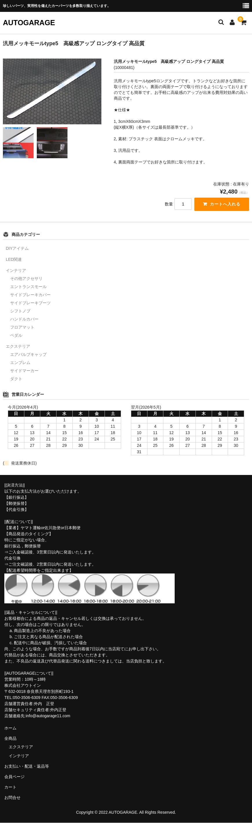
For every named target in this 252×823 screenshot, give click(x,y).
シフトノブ (20, 311)
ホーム (10, 728)
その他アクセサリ (26, 278)
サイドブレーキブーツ (30, 303)
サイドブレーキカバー (30, 295)
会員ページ (14, 777)
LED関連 (14, 259)
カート (10, 787)
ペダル (16, 335)
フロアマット (22, 327)
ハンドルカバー (24, 319)
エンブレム (20, 362)
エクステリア (18, 346)
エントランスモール (28, 287)
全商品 (10, 738)
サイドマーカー (24, 371)
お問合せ (12, 797)
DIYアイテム (17, 248)
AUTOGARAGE (29, 23)
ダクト (16, 379)
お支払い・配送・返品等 (26, 766)
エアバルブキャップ (28, 354)
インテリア (16, 270)
